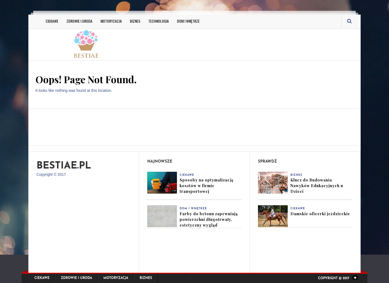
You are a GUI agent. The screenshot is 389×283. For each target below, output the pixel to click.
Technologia (158, 21)
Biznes (135, 21)
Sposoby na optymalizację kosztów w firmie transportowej (207, 185)
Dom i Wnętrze (188, 21)
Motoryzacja (111, 21)
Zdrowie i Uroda (79, 21)
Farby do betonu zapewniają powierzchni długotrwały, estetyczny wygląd (209, 219)
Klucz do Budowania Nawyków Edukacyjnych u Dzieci (316, 185)
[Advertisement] (248, 44)
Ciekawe (52, 21)
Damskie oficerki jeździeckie (320, 213)
